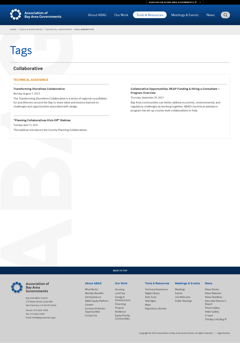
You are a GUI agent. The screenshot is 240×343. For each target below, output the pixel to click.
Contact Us (91, 315)
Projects (119, 307)
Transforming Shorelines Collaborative (39, 89)
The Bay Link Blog (214, 319)
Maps (148, 304)
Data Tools (150, 297)
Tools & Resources (149, 14)
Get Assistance (93, 297)
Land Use (120, 293)
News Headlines (213, 297)
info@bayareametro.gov (44, 317)
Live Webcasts (182, 297)
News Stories (212, 289)
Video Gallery (212, 311)
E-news (209, 315)
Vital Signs (150, 300)
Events (178, 293)
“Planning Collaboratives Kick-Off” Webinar (42, 120)
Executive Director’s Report (215, 302)
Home (13, 29)
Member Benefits (94, 293)
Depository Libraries (155, 308)
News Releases (213, 293)
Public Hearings (183, 300)
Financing (120, 304)
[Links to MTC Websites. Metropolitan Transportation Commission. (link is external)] (174, 2)
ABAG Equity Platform (96, 300)
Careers (89, 304)
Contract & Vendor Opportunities (95, 310)
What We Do (91, 289)
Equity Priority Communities (122, 317)
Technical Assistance (58, 29)
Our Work (121, 14)
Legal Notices (223, 333)
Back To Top (120, 270)
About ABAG (97, 14)
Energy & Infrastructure (122, 298)
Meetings (180, 289)
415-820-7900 (40, 310)
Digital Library (152, 293)
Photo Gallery (212, 307)
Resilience (120, 311)
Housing (119, 289)
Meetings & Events (184, 14)
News (210, 14)
